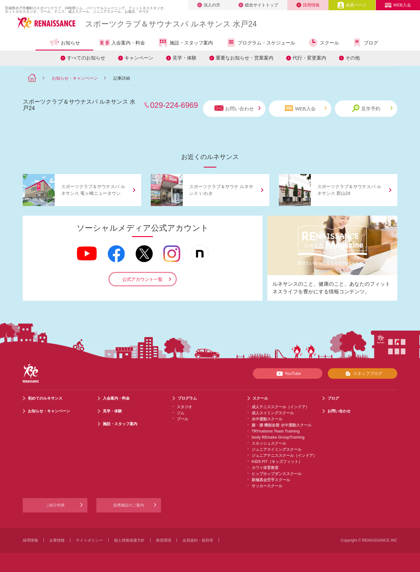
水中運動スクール (267, 419)
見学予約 (372, 108)
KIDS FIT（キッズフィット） (277, 461)
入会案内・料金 (122, 43)
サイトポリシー (89, 540)
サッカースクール (267, 486)
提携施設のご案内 (128, 505)
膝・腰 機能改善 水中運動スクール (281, 425)
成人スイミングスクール (273, 413)
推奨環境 (163, 540)
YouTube (287, 374)
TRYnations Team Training (276, 431)
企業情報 (57, 540)
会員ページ (352, 5)
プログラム (187, 398)
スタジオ (184, 407)
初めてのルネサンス (45, 398)
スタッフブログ (362, 374)
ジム (180, 413)
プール (182, 419)
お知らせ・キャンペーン (75, 78)
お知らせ (64, 42)
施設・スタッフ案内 (185, 42)
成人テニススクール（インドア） (280, 407)
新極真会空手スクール (271, 480)
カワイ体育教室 (265, 467)
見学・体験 (185, 57)
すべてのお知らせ (86, 57)
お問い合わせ (237, 108)
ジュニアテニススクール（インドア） (284, 455)
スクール (323, 42)
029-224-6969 (174, 105)
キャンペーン (139, 57)
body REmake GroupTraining (278, 437)
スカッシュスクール (269, 443)
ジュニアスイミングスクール (277, 449)
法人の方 (208, 5)
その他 (352, 57)
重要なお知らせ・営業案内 (244, 57)
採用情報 (307, 5)
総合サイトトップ (258, 5)
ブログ (365, 42)
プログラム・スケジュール (260, 42)
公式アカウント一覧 (142, 279)
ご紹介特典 (55, 505)
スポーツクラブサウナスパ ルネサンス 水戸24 (171, 24)
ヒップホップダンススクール (277, 474)
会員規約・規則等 (197, 540)
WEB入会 (398, 5)
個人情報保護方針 (129, 540)
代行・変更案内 (309, 57)
